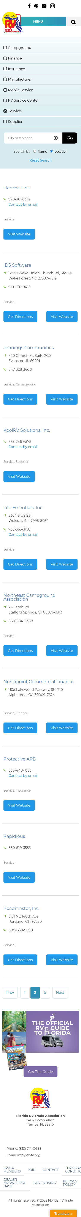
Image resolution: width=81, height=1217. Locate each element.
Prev (10, 992)
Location (59, 152)
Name (40, 152)
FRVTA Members (12, 1169)
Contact (50, 1170)
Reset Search (40, 160)
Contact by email (23, 204)
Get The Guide (40, 1072)
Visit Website (19, 234)
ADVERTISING (44, 1183)
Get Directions (20, 317)
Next (60, 992)
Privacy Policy (70, 1183)
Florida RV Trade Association (12, 22)
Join (32, 1170)
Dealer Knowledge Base (14, 1182)
